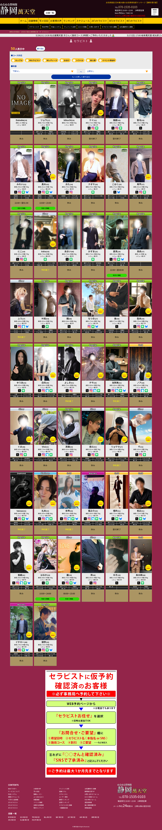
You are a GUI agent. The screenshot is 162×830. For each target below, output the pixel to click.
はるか (45, 574)
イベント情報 (38, 802)
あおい (69, 251)
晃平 (140, 184)
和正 (140, 510)
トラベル (79, 60)
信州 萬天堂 (24, 817)
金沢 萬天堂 (71, 817)
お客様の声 (56, 20)
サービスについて (14, 791)
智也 (140, 120)
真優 (69, 446)
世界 (69, 510)
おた (69, 184)
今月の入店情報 (13, 800)
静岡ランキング (64, 800)
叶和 (45, 318)
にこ (21, 251)
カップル (18, 60)
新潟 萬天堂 (12, 817)
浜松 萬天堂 (12, 820)
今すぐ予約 (21, 208)
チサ (93, 382)
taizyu (21, 510)
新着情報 (36, 800)
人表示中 (18, 48)
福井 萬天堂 (59, 817)
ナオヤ (93, 184)
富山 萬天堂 (47, 817)
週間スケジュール (13, 797)
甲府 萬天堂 (35, 817)
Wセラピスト (34, 60)
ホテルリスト (34, 27)
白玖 (45, 382)
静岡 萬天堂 (95, 817)
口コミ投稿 (82, 27)
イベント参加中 (108, 60)
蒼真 (117, 251)
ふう (21, 318)
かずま (93, 251)
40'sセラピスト (134, 20)
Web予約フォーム (90, 800)
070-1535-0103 (127, 7)
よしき (69, 382)
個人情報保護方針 (90, 805)
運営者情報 (88, 802)
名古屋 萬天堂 (24, 820)
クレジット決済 (70, 27)
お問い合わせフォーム (92, 794)
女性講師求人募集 (126, 27)
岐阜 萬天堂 (83, 817)
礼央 (45, 510)
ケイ (93, 120)
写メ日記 (43, 20)
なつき (93, 318)
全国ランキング (64, 802)
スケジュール (83, 20)
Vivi (45, 446)
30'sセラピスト (117, 20)
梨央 (140, 318)
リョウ (45, 120)
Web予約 (45, 27)
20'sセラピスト (99, 20)
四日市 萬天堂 (36, 820)
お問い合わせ (94, 27)
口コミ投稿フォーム (91, 797)
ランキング (69, 20)
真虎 (140, 251)
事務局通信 (88, 808)
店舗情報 (33, 20)
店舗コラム (62, 791)
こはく (117, 184)
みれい (21, 184)
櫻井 (117, 510)
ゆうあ (21, 382)
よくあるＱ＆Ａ (39, 797)
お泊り (66, 60)
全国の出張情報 (39, 805)
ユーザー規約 (63, 797)
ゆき (117, 574)
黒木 (45, 184)
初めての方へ (12, 789)
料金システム (56, 27)
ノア (140, 382)
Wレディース (52, 60)
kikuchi (69, 120)
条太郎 (140, 574)
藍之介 (93, 510)
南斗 (93, 446)
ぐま (21, 446)
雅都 (117, 120)
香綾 (21, 574)
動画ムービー (38, 794)
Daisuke (21, 120)
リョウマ (117, 446)
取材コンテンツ (39, 808)
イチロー (21, 641)
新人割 (93, 60)
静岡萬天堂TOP (90, 791)
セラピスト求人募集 (109, 27)
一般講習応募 (63, 808)
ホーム (23, 20)
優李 (45, 641)
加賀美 (117, 382)
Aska (45, 251)
